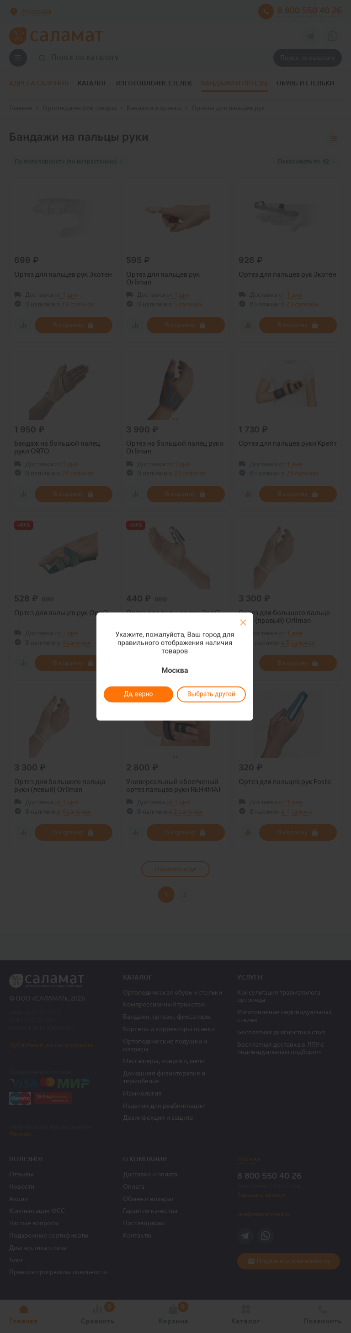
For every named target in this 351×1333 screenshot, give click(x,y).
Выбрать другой (211, 694)
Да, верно (138, 694)
